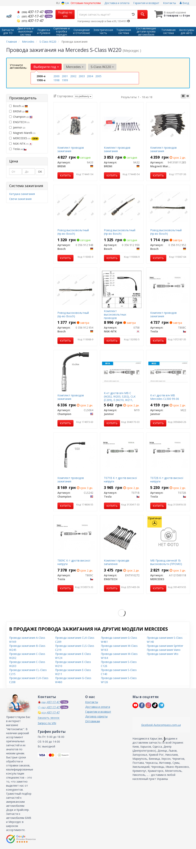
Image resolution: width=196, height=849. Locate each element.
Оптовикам (92, 721)
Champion (21, 116)
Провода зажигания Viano (163, 650)
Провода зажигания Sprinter (165, 646)
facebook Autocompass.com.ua (161, 725)
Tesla (18, 149)
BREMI (18, 111)
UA (65, 3)
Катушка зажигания (22, 194)
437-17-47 (31, 11)
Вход (184, 3)
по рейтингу (83, 96)
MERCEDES (24, 138)
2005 (98, 76)
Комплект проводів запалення (116, 562)
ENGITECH (19, 122)
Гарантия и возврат (146, 3)
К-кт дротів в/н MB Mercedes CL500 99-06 (164, 397)
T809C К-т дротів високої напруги (73, 562)
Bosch (18, 106)
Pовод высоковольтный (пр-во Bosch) (73, 231)
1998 (56, 80)
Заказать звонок (49, 718)
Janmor (17, 127)
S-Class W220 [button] (102, 67)
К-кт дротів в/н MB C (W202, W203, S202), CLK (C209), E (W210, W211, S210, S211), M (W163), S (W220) (120, 400)
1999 (65, 80)
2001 (65, 76)
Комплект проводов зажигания (70, 149)
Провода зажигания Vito (162, 654)
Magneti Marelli (22, 133)
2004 (90, 76)
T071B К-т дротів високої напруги (120, 479)
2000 (56, 76)
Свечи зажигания (20, 199)
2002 (73, 76)
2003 (82, 76)
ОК (40, 171)
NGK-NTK (20, 143)
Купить (65, 175)
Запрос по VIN (47, 723)
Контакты (169, 3)
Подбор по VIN (65, 14)
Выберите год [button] (46, 67)
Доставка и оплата (117, 3)
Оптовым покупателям (86, 3)
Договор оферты (96, 716)
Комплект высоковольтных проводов (115, 314)
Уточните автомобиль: (18, 66)
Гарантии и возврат (98, 711)
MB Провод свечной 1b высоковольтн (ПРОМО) (166, 562)
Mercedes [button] (74, 67)
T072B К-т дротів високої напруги (166, 479)
